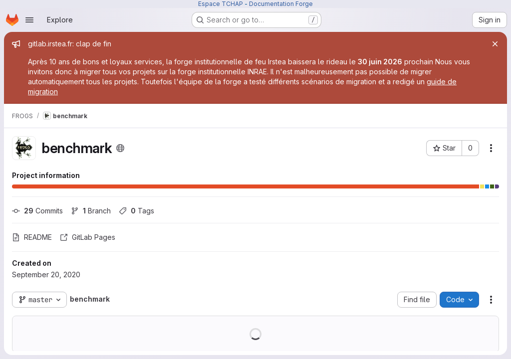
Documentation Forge (281, 3)
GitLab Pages (87, 237)
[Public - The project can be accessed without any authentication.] (120, 148)
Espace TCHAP (220, 3)
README (32, 237)
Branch (91, 210)
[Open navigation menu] (29, 20)
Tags (136, 210)
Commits (37, 210)
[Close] (495, 44)
